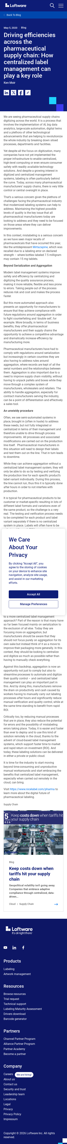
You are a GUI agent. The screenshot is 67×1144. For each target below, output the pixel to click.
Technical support (15, 1004)
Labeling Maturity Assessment (23, 1009)
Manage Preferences (33, 604)
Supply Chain (11, 804)
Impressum (11, 1119)
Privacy (8, 1109)
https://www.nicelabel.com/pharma (32, 789)
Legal (7, 1104)
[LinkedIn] (14, 947)
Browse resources (15, 994)
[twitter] (13, 92)
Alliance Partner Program (19, 1044)
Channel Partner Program (19, 1039)
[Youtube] (5, 947)
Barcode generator (15, 1019)
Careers (8, 1074)
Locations (10, 1099)
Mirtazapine (40, 247)
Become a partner (15, 1054)
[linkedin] (6, 92)
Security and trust (15, 1089)
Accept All (33, 594)
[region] (33, 572)
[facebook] (20, 92)
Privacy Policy (12, 1114)
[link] (28, 92)
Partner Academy (14, 1049)
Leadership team (14, 1094)
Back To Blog (12, 15)
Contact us (10, 1084)
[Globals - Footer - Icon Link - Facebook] (23, 947)
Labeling (9, 969)
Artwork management (17, 974)
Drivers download (15, 1014)
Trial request (11, 999)
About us (9, 1079)
